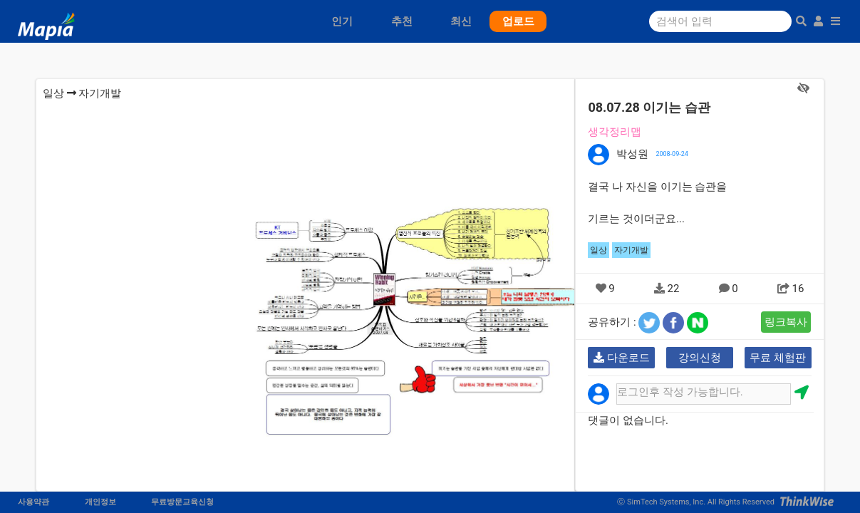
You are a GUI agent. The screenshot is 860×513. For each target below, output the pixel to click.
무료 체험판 (778, 357)
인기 (342, 21)
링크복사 (786, 322)
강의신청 (699, 357)
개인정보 (100, 502)
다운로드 (622, 357)
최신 (461, 21)
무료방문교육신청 (182, 502)
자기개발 (99, 93)
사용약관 (33, 502)
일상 (53, 93)
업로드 (518, 21)
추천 (402, 21)
